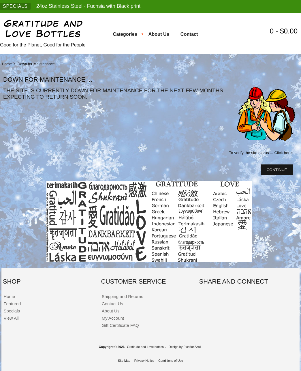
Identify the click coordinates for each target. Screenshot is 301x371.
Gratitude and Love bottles (145, 346)
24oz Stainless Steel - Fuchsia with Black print (88, 6)
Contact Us (112, 303)
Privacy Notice (144, 360)
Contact (189, 34)
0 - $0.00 (285, 31)
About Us (158, 34)
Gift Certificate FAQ (120, 325)
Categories (125, 34)
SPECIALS (15, 6)
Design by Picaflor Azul (185, 346)
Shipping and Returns (122, 296)
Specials (11, 310)
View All (10, 318)
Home (7, 64)
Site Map (124, 360)
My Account (113, 318)
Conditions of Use (170, 360)
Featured (12, 303)
